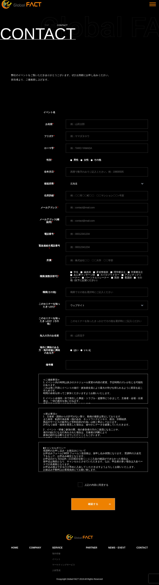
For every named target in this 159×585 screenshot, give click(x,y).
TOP (46, 25)
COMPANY (35, 547)
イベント (56, 559)
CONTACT (142, 547)
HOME (14, 547)
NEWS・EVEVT (116, 547)
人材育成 (56, 570)
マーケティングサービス (63, 564)
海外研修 (56, 553)
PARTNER (91, 547)
